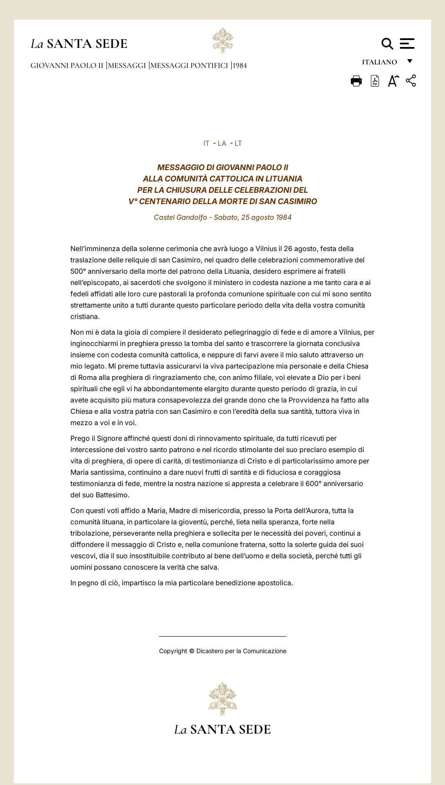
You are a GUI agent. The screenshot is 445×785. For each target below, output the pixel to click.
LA (222, 143)
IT (206, 143)
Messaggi (128, 65)
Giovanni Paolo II (67, 65)
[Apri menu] (406, 43)
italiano (381, 64)
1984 (239, 65)
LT (238, 143)
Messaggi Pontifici (190, 65)
